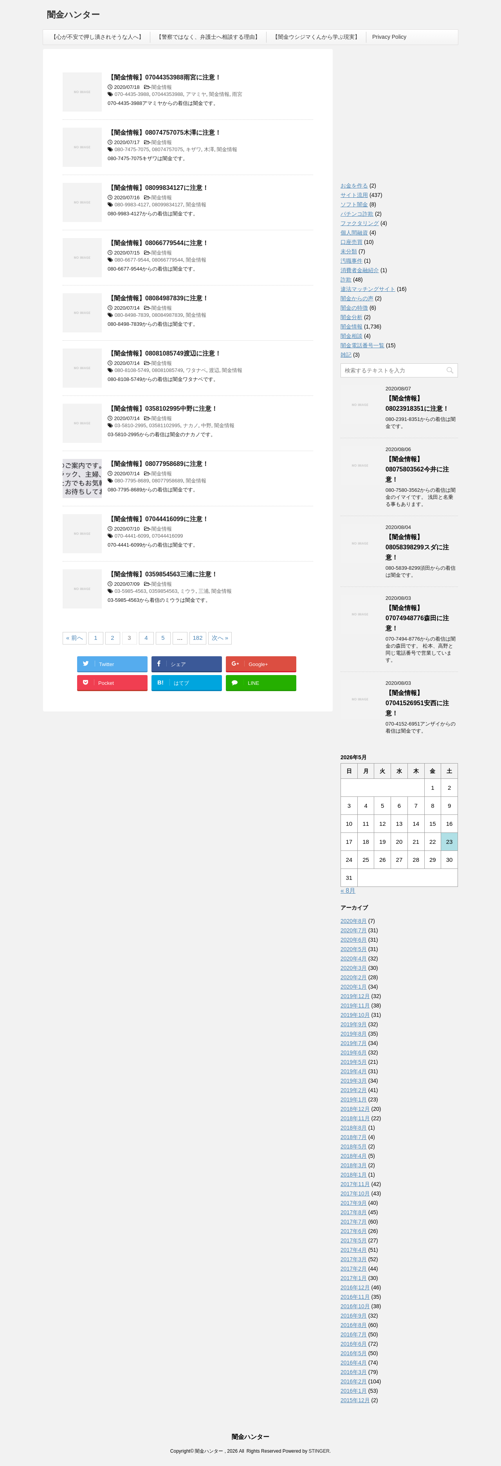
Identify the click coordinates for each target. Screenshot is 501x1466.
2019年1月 (354, 1099)
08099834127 (167, 205)
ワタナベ (196, 370)
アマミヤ (196, 94)
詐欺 (346, 279)
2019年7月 (354, 1043)
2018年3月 (354, 1165)
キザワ (193, 149)
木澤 (209, 149)
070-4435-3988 (132, 94)
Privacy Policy (389, 37)
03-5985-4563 (130, 591)
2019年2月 (354, 1090)
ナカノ (190, 425)
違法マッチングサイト (368, 289)
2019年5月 (354, 1062)
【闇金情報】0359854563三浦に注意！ (163, 574)
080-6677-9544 (132, 260)
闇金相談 (351, 336)
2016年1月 (354, 1391)
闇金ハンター (73, 15)
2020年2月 (354, 977)
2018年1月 (354, 1175)
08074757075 (167, 149)
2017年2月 (354, 1269)
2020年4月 (354, 958)
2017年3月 (354, 1259)
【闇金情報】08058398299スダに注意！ (417, 547)
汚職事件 (351, 261)
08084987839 (167, 315)
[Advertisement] (399, 117)
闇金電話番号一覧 (362, 345)
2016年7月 (354, 1334)
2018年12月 (355, 1109)
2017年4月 (354, 1250)
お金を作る (354, 185)
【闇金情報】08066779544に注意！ (158, 243)
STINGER (318, 1451)
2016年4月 (354, 1362)
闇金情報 (161, 87)
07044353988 (167, 94)
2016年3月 (354, 1372)
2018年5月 (354, 1146)
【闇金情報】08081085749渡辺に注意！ (164, 353)
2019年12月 (355, 996)
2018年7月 (354, 1137)
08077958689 (167, 481)
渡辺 (214, 370)
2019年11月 (355, 1005)
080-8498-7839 (132, 315)
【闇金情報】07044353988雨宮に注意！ (164, 77)
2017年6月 (354, 1231)
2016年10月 (355, 1306)
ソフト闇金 (354, 204)
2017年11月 (355, 1184)
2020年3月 (354, 968)
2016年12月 (355, 1287)
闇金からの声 (357, 298)
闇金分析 (351, 317)
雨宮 (237, 94)
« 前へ (74, 637)
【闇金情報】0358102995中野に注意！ (163, 408)
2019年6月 (354, 1052)
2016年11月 (355, 1297)
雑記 (346, 355)
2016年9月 (354, 1316)
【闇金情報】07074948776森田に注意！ (417, 618)
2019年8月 (354, 1034)
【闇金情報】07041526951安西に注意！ (417, 703)
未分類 (349, 251)
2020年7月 (354, 930)
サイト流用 (354, 195)
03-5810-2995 (130, 425)
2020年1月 (354, 987)
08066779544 (167, 260)
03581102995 (164, 425)
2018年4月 (354, 1156)
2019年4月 (354, 1071)
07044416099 (167, 536)
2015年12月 (355, 1400)
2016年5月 (354, 1353)
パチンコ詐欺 (357, 214)
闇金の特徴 (354, 308)
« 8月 (348, 890)
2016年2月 (354, 1381)
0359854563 (163, 591)
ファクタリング (360, 223)
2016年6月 (354, 1344)
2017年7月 (354, 1222)
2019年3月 (354, 1081)
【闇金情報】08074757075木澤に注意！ (164, 132)
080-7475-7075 (132, 149)
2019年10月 (355, 1015)
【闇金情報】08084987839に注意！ (158, 298)
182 (198, 637)
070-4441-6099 (132, 536)
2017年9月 (354, 1203)
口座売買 (351, 242)
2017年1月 (354, 1278)
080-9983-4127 (132, 205)
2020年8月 (354, 921)
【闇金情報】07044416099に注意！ (158, 519)
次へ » (220, 637)
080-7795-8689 (132, 481)
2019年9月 (354, 1024)
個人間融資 (354, 232)
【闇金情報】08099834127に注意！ (158, 187)
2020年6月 (354, 940)
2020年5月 (354, 949)
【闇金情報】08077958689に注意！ (158, 463)
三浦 (203, 591)
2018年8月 (354, 1128)
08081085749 (167, 370)
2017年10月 (355, 1193)
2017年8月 (354, 1212)
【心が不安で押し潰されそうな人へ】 (97, 37)
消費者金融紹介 (360, 270)
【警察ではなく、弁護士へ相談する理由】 (208, 37)
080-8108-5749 (132, 370)
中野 (206, 425)
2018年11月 (355, 1118)
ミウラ (187, 591)
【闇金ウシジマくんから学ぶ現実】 (316, 37)
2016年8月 (354, 1325)
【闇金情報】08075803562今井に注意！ (417, 469)
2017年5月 (354, 1240)
